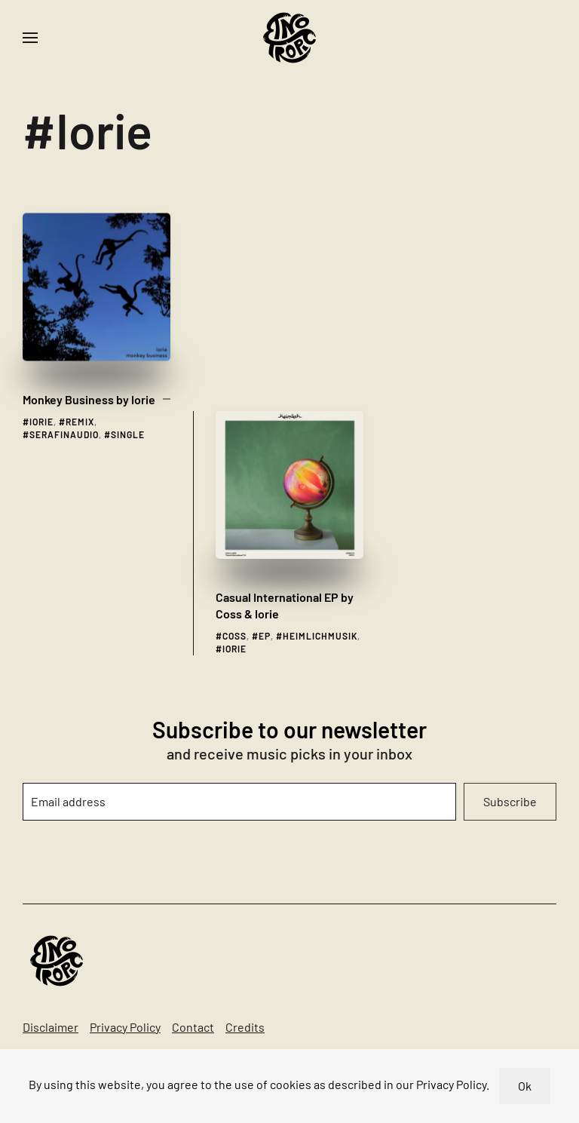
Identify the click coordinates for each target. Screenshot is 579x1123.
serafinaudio (64, 405)
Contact (193, 1027)
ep (265, 409)
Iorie (41, 393)
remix (80, 393)
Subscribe (510, 801)
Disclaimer (50, 1027)
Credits (245, 1027)
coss (234, 409)
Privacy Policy (125, 1027)
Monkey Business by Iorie (89, 371)
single (128, 405)
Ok (525, 1086)
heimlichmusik (320, 409)
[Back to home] (289, 37)
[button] (30, 37)
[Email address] (239, 802)
